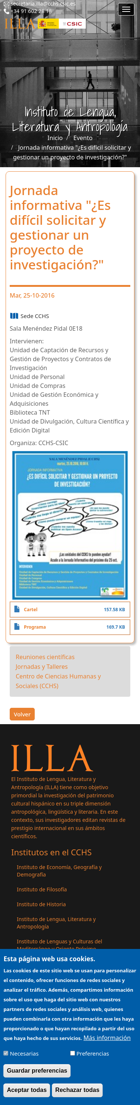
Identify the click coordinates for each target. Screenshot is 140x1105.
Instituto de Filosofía (42, 889)
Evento (83, 138)
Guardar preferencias (37, 1075)
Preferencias (93, 1058)
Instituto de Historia (41, 904)
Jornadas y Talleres (42, 666)
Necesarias (24, 1058)
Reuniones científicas (45, 657)
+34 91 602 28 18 (31, 10)
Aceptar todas (27, 1095)
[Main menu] (126, 9)
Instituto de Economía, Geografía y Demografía (59, 870)
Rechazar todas (77, 1095)
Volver (22, 714)
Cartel (30, 609)
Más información (107, 1042)
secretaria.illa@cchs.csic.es (43, 3)
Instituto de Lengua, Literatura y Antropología (56, 923)
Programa (35, 627)
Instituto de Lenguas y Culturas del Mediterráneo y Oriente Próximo (59, 945)
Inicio (55, 138)
